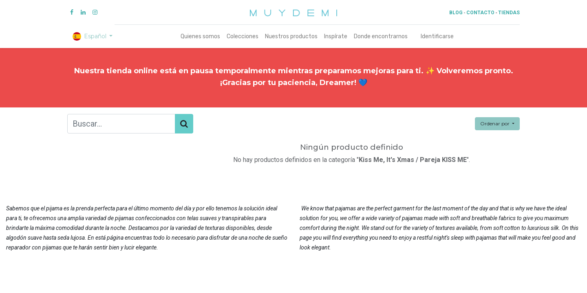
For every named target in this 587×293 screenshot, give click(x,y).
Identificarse (437, 36)
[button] (497, 123)
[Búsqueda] (184, 123)
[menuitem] (200, 36)
